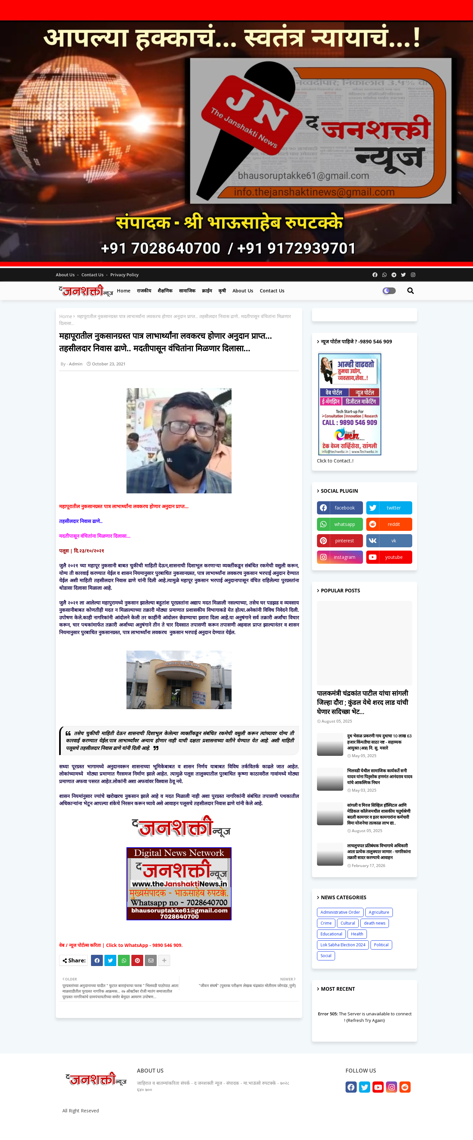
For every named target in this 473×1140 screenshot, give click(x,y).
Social (326, 955)
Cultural (348, 923)
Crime (326, 923)
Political (381, 945)
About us (243, 290)
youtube (394, 557)
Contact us (92, 275)
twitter (394, 508)
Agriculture (379, 912)
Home (123, 290)
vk (394, 540)
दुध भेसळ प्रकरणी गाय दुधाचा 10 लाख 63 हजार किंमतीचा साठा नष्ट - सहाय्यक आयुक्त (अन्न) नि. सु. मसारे (379, 742)
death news (374, 923)
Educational (331, 934)
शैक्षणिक (165, 290)
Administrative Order (340, 912)
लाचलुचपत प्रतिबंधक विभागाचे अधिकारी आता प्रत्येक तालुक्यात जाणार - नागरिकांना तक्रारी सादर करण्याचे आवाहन (379, 851)
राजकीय (144, 290)
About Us (66, 275)
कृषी (222, 290)
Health (357, 934)
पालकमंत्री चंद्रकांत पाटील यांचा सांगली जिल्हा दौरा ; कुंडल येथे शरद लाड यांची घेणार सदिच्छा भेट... (362, 702)
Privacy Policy (124, 275)
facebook (345, 508)
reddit (394, 524)
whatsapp (344, 524)
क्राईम (207, 290)
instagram (344, 557)
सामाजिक (187, 290)
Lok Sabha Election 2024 (343, 945)
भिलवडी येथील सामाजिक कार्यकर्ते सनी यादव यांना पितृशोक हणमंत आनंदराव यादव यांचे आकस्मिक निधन (379, 776)
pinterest (344, 540)
